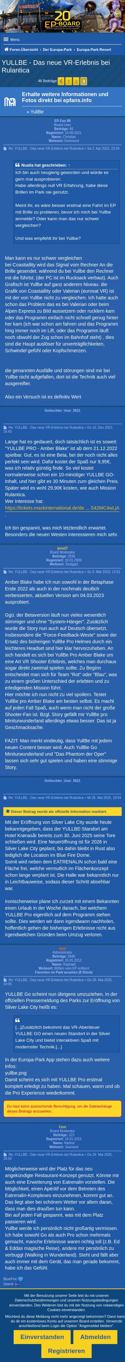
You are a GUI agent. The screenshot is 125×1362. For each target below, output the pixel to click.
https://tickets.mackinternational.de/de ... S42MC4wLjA (62, 508)
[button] (61, 81)
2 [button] (76, 81)
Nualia (27, 165)
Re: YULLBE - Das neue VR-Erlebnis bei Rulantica (46, 148)
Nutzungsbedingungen (100, 1300)
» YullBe (35, 111)
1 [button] (68, 81)
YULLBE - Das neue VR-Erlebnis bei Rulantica (56, 66)
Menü (15, 40)
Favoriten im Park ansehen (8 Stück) (63, 972)
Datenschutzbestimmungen (37, 1300)
